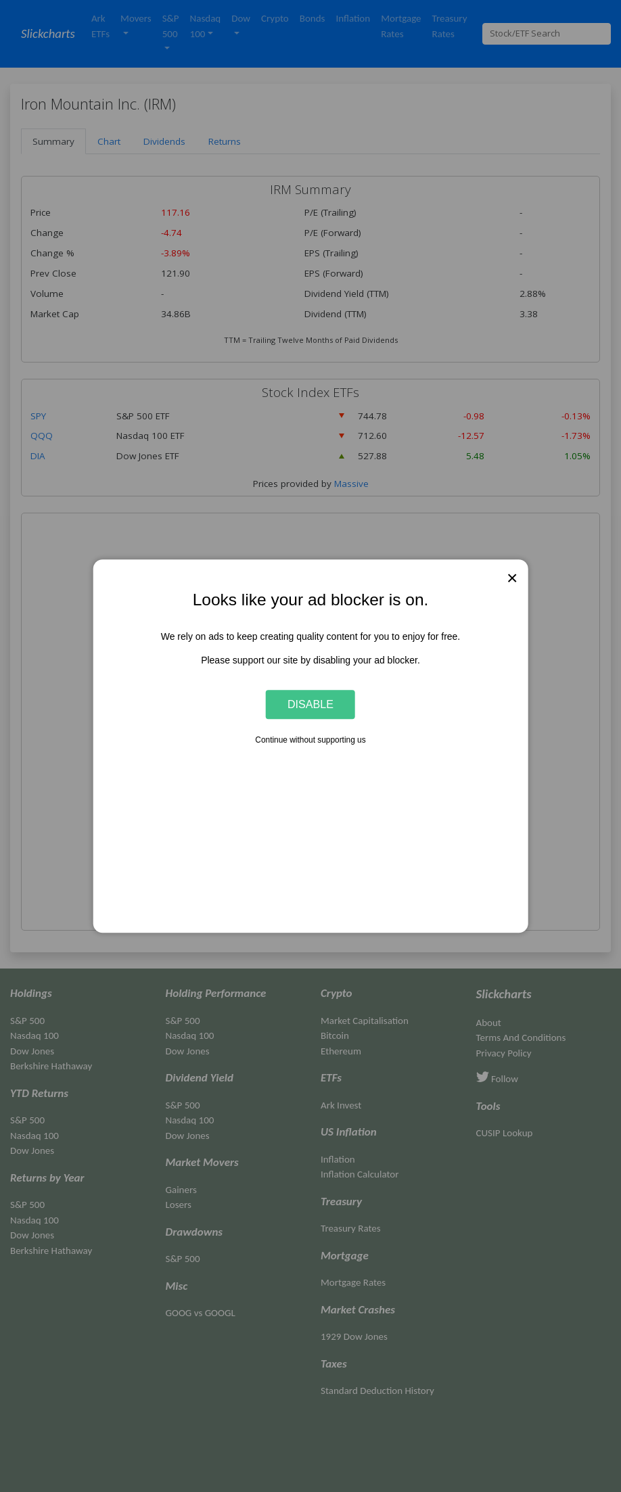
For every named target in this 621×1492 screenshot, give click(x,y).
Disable (311, 704)
